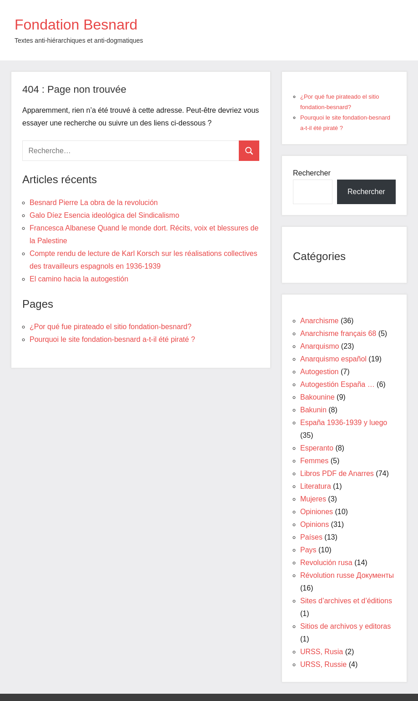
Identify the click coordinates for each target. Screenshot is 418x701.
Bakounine (317, 397)
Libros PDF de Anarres (337, 473)
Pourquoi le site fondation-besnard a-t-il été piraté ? (112, 339)
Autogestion (319, 372)
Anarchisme (319, 321)
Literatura (315, 486)
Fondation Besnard (76, 24)
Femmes (314, 461)
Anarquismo (319, 346)
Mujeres (313, 499)
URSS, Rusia (321, 652)
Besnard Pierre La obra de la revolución (94, 202)
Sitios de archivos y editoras (345, 626)
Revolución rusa (326, 562)
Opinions (314, 524)
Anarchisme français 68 (338, 333)
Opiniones (316, 512)
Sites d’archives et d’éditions (346, 601)
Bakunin (313, 410)
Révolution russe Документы (347, 575)
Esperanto (316, 448)
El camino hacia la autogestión (79, 279)
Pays (308, 550)
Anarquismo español (333, 359)
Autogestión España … (337, 384)
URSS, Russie (323, 664)
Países (311, 537)
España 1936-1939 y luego (343, 422)
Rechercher (312, 173)
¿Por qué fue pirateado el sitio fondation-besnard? (110, 326)
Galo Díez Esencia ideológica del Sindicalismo (104, 215)
